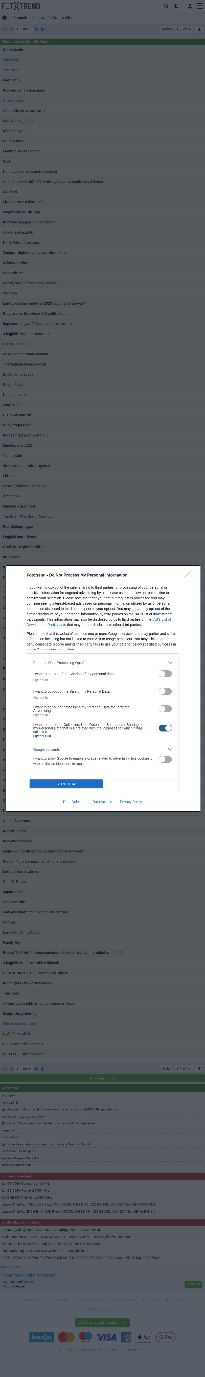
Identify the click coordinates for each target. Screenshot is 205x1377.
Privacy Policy (131, 802)
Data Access (102, 802)
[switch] (165, 673)
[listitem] (102, 662)
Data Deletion (74, 802)
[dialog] (102, 688)
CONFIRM (66, 784)
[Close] (190, 575)
